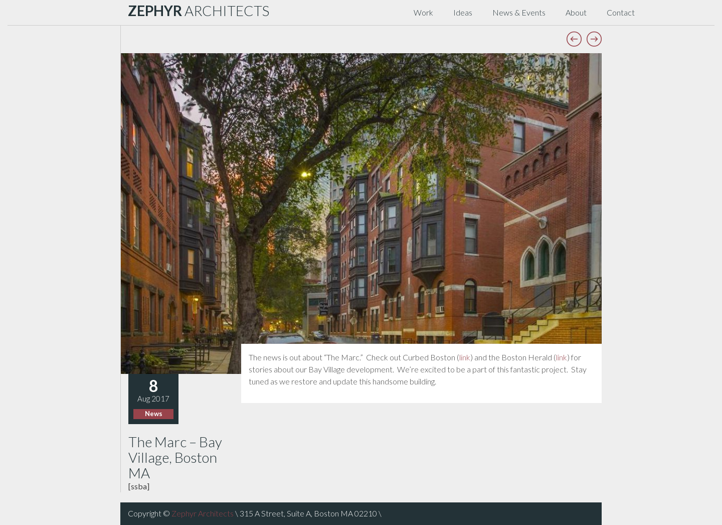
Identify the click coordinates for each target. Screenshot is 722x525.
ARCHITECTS (198, 10)
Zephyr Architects (202, 513)
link (464, 357)
